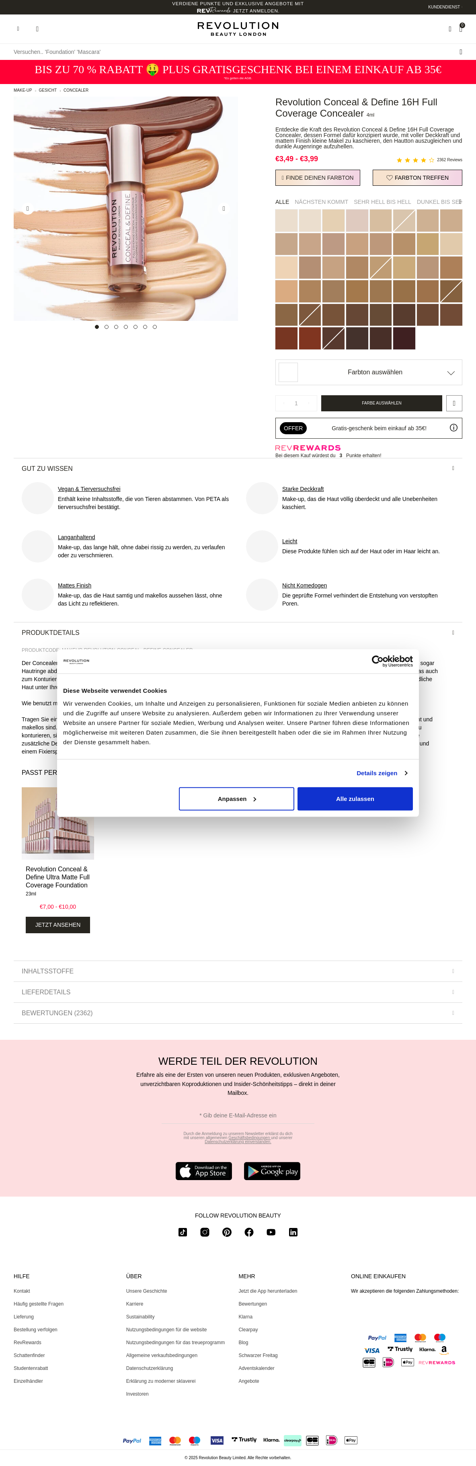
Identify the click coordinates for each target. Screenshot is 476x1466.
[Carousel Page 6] (145, 327)
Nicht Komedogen (304, 585)
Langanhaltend (76, 537)
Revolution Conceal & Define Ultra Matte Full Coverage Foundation (58, 877)
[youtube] (271, 1233)
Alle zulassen (355, 798)
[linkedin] (293, 1233)
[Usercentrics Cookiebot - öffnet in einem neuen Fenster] (378, 661)
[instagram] (205, 1233)
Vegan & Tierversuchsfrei (89, 489)
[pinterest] (227, 1233)
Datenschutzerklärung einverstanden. (238, 1142)
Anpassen (237, 798)
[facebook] (249, 1233)
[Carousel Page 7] (155, 327)
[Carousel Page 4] (126, 327)
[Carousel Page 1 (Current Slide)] (97, 327)
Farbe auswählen (381, 403)
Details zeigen (377, 773)
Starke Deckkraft (303, 489)
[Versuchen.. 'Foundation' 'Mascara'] (238, 52)
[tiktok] (183, 1233)
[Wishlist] (450, 29)
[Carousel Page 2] (107, 327)
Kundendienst (444, 7)
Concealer (76, 90)
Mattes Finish (74, 585)
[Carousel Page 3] (116, 327)
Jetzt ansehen (58, 925)
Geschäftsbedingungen (249, 1137)
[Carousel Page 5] (135, 327)
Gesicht (48, 90)
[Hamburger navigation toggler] (18, 28)
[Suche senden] (461, 51)
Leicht (289, 541)
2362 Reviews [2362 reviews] (449, 160)
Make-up (23, 90)
